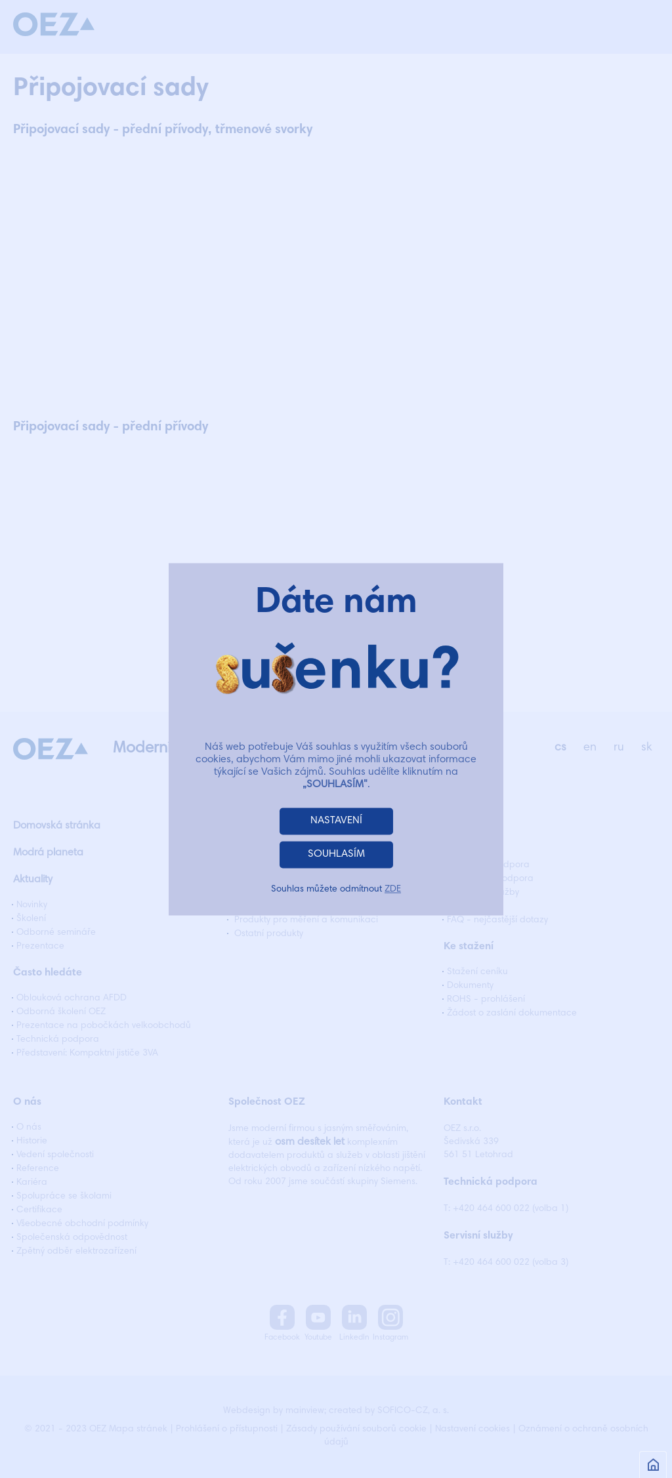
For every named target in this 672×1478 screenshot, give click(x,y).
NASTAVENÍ (336, 820)
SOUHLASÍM (336, 854)
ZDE (393, 889)
